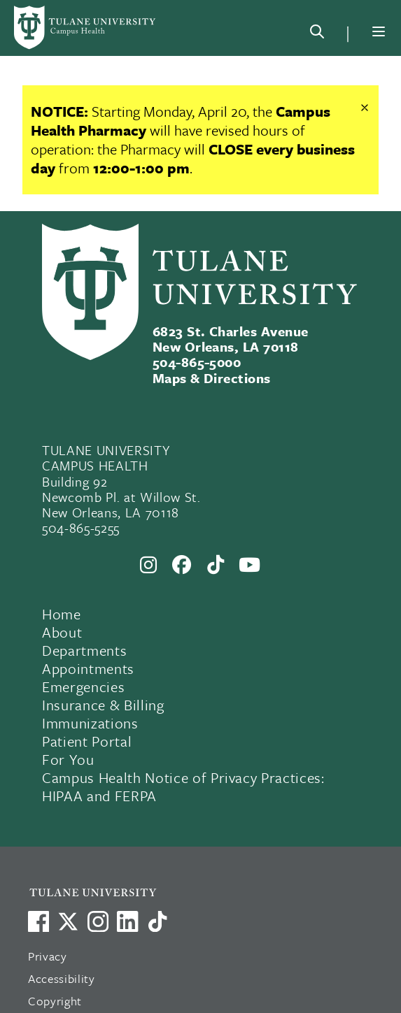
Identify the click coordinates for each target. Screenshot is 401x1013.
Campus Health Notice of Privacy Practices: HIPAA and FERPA (183, 786)
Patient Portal (87, 741)
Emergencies (83, 686)
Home (61, 613)
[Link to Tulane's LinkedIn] (127, 921)
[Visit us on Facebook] (38, 921)
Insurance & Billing (103, 704)
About (62, 632)
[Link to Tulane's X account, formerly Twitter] (67, 921)
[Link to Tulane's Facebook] (97, 921)
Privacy (47, 956)
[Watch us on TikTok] (157, 921)
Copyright (55, 1001)
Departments (84, 650)
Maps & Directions (212, 377)
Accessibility (61, 978)
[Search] (317, 34)
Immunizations (90, 722)
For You (68, 759)
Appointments (88, 668)
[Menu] (378, 31)
